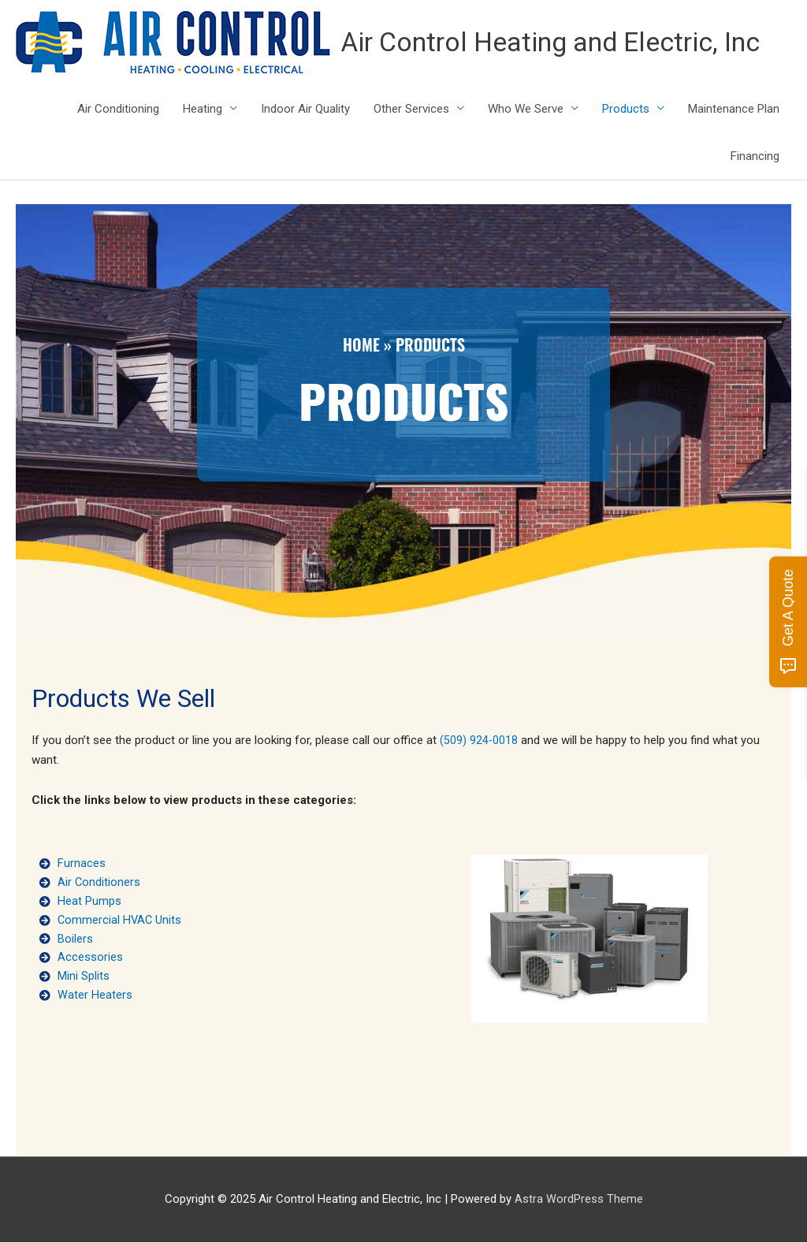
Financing (755, 157)
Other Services (411, 109)
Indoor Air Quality (305, 109)
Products (625, 109)
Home (361, 346)
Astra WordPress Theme (579, 1200)
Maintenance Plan (733, 109)
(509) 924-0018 (479, 742)
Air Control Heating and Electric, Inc (563, 43)
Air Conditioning (118, 109)
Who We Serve (525, 109)
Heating (202, 109)
